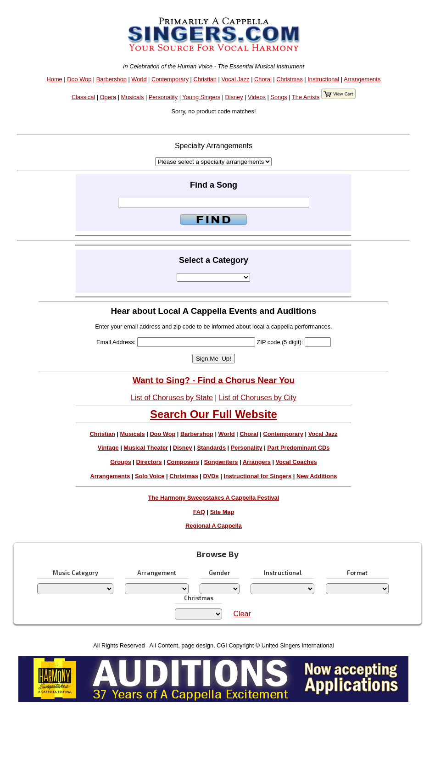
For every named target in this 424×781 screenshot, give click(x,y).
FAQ (199, 511)
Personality (163, 97)
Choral (263, 79)
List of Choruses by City (257, 398)
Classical (83, 97)
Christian (205, 79)
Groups (120, 461)
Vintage (108, 447)
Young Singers (201, 97)
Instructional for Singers (257, 476)
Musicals (132, 97)
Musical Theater (145, 447)
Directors (149, 461)
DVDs (211, 476)
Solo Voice (149, 476)
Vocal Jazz (235, 79)
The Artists (305, 97)
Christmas (289, 79)
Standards (211, 447)
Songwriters (221, 461)
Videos (257, 97)
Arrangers (257, 461)
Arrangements (362, 79)
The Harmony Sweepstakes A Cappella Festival (213, 497)
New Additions (316, 476)
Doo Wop (79, 79)
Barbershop (111, 79)
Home (54, 79)
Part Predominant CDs (298, 447)
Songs (278, 97)
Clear (242, 614)
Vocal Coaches (296, 461)
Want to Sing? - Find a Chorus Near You (214, 380)
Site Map (222, 511)
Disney (234, 97)
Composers (183, 461)
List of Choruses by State (172, 398)
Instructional (323, 79)
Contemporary (170, 79)
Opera (108, 97)
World (138, 79)
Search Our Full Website (213, 414)
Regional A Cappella (213, 525)
